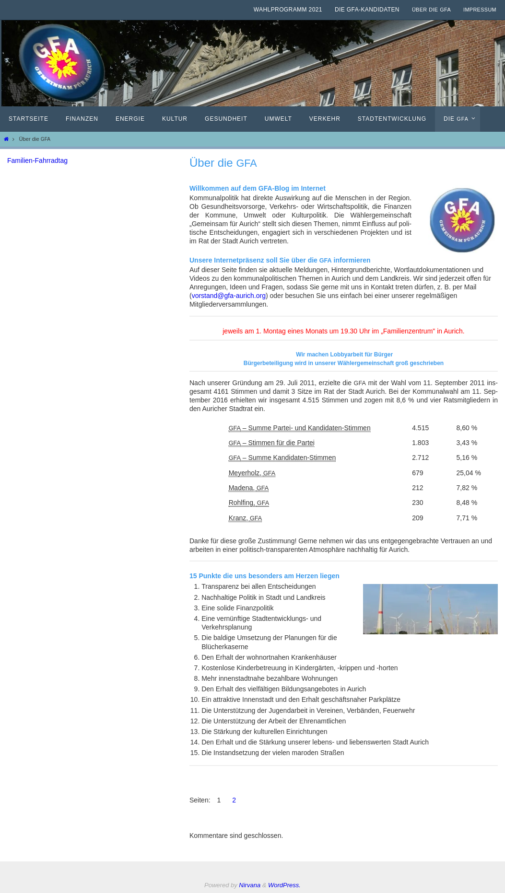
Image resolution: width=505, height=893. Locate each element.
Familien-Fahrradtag (37, 160)
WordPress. (284, 885)
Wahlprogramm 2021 (288, 9)
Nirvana (249, 885)
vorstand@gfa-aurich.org (229, 295)
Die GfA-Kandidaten (367, 9)
